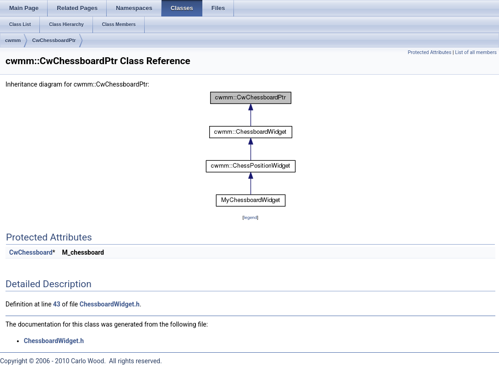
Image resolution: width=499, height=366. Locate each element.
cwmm (13, 40)
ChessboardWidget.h (110, 304)
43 (56, 304)
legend (250, 217)
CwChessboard (31, 252)
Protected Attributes (429, 52)
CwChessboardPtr (54, 40)
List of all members (476, 52)
